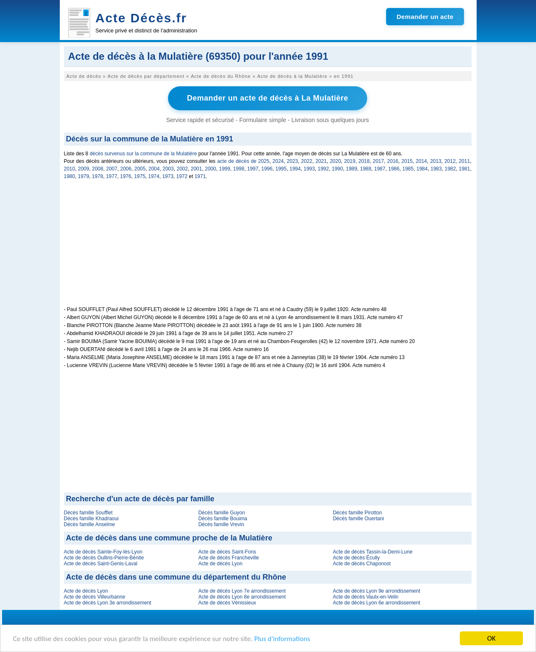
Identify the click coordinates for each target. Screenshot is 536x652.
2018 (364, 161)
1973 (167, 176)
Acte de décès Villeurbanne (94, 597)
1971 (200, 176)
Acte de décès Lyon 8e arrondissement (242, 597)
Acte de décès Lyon (220, 564)
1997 (253, 169)
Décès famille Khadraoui (91, 519)
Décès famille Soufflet (88, 513)
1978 (97, 176)
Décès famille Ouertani (358, 519)
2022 (306, 161)
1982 (450, 169)
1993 (309, 169)
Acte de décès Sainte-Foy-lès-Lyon (103, 552)
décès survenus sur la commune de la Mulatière (143, 154)
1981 (464, 169)
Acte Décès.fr (141, 18)
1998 (239, 169)
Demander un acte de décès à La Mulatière (267, 98)
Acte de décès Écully (356, 558)
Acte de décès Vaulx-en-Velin (365, 597)
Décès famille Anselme (89, 524)
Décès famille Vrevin (221, 524)
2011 (464, 161)
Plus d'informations (282, 639)
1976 (125, 176)
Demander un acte (425, 16)
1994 (295, 169)
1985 (408, 169)
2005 (140, 169)
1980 (69, 176)
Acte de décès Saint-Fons (227, 552)
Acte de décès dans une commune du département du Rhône (176, 577)
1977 (111, 176)
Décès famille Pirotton (357, 513)
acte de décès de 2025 (243, 161)
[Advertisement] (268, 247)
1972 (182, 176)
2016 (392, 161)
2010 (69, 169)
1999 (224, 169)
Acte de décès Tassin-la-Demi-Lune (372, 552)
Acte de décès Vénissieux (227, 603)
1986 (394, 169)
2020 (335, 161)
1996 (267, 169)
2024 (278, 161)
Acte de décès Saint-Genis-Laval (101, 564)
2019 (349, 161)
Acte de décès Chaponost (361, 564)
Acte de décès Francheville (228, 558)
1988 (365, 169)
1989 (351, 169)
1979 (83, 176)
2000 (210, 169)
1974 (154, 176)
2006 (126, 169)
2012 (450, 161)
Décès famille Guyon (221, 513)
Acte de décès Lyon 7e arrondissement (242, 591)
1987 (380, 169)
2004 (154, 169)
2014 (421, 161)
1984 (422, 169)
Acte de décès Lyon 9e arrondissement (376, 591)
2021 (321, 161)
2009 (83, 169)
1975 (139, 176)
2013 (435, 161)
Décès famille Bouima (222, 519)
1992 (323, 169)
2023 (292, 161)
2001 (196, 169)
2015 (407, 161)
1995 (281, 169)
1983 (436, 169)
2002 (182, 169)
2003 (168, 169)
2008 (98, 169)
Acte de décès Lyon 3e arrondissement (108, 603)
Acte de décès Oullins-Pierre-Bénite (104, 558)
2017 (378, 161)
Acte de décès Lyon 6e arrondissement (376, 603)
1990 (337, 169)
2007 (111, 169)
